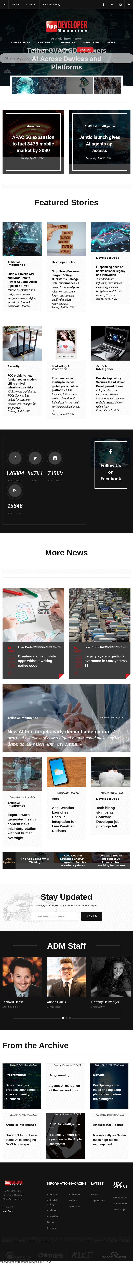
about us (52, 1194)
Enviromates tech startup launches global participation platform (66, 394)
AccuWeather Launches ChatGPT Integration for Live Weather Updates (73, 860)
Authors (52, 1210)
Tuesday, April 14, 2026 (19, 306)
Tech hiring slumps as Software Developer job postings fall (107, 817)
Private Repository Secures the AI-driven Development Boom (110, 392)
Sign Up (85, 49)
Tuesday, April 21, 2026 (32, 158)
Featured (45, 42)
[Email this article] (9, 672)
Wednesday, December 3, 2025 (110, 1115)
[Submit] (126, 63)
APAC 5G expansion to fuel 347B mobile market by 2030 (33, 143)
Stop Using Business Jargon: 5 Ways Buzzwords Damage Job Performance (65, 287)
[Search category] (108, 63)
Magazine (68, 42)
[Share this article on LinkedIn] (9, 665)
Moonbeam (8, 1211)
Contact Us (120, 1197)
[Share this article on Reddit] (13, 665)
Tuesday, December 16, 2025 (67, 1065)
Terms (50, 1222)
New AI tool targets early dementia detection (64, 738)
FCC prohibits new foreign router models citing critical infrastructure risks (22, 392)
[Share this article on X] (13, 658)
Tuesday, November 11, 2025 (23, 1115)
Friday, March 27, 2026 (63, 414)
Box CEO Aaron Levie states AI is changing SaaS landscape (21, 1140)
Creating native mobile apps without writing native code (37, 660)
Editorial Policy (52, 1202)
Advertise (52, 1216)
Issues (73, 1200)
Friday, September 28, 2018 (114, 646)
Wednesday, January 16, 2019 (47, 646)
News (111, 42)
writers (15, 4)
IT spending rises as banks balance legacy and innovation (110, 281)
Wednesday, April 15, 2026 (98, 158)
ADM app (119, 1209)
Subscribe (91, 42)
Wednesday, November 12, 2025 (109, 1065)
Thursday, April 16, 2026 (111, 717)
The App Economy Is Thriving (35, 860)
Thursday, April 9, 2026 (19, 411)
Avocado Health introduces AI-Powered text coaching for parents (111, 860)
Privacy (51, 1228)
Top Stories (20, 42)
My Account (120, 1203)
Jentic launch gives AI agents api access (99, 143)
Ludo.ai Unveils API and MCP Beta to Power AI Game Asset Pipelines (22, 288)
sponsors (31, 4)
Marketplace (42, 49)
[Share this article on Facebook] (9, 658)
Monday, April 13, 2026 (107, 299)
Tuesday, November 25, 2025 (23, 1065)
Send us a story (51, 4)
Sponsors (75, 1206)
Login (64, 49)
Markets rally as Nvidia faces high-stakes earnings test (109, 1140)
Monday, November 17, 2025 (67, 1114)
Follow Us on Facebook (111, 472)
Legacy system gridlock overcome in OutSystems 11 (106, 660)
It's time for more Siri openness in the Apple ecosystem (65, 1139)
